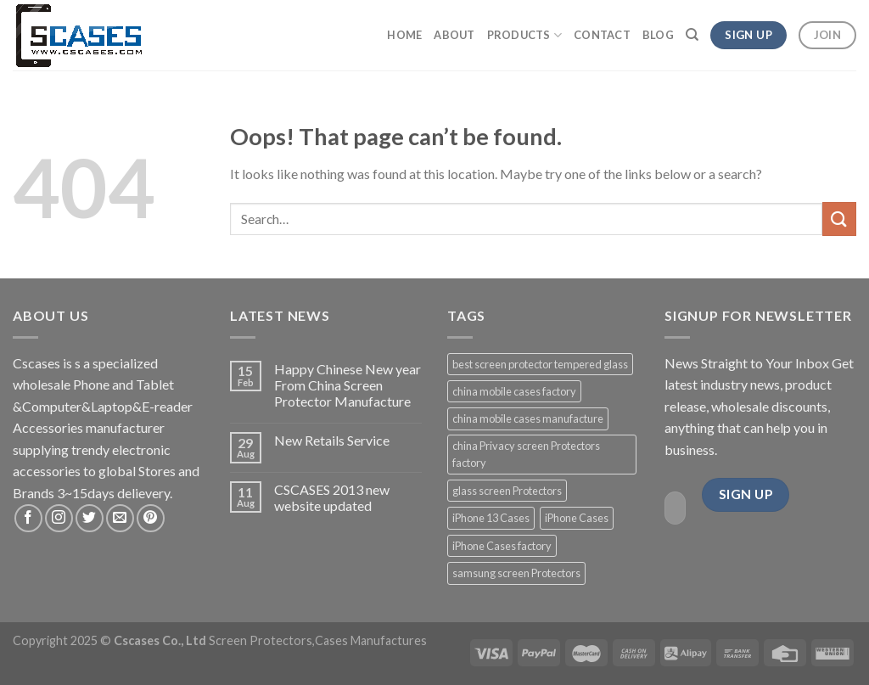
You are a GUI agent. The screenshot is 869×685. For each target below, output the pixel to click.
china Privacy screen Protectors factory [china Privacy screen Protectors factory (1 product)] (526, 454)
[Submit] (839, 218)
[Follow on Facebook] (28, 518)
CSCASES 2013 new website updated (332, 497)
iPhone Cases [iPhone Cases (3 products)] (576, 518)
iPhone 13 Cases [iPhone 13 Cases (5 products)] (491, 518)
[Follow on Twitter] (90, 518)
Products (525, 35)
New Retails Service (332, 440)
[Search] (692, 35)
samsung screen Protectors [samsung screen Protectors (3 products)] (516, 573)
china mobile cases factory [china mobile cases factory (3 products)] (514, 391)
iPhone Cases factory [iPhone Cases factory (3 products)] (502, 546)
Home (404, 35)
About (454, 35)
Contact (602, 35)
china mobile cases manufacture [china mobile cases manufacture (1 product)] (527, 418)
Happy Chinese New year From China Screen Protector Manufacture (347, 385)
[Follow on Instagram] (59, 518)
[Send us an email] (120, 518)
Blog (658, 35)
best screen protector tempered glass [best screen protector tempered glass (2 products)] (540, 364)
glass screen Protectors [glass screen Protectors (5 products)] (507, 490)
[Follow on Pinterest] (151, 518)
